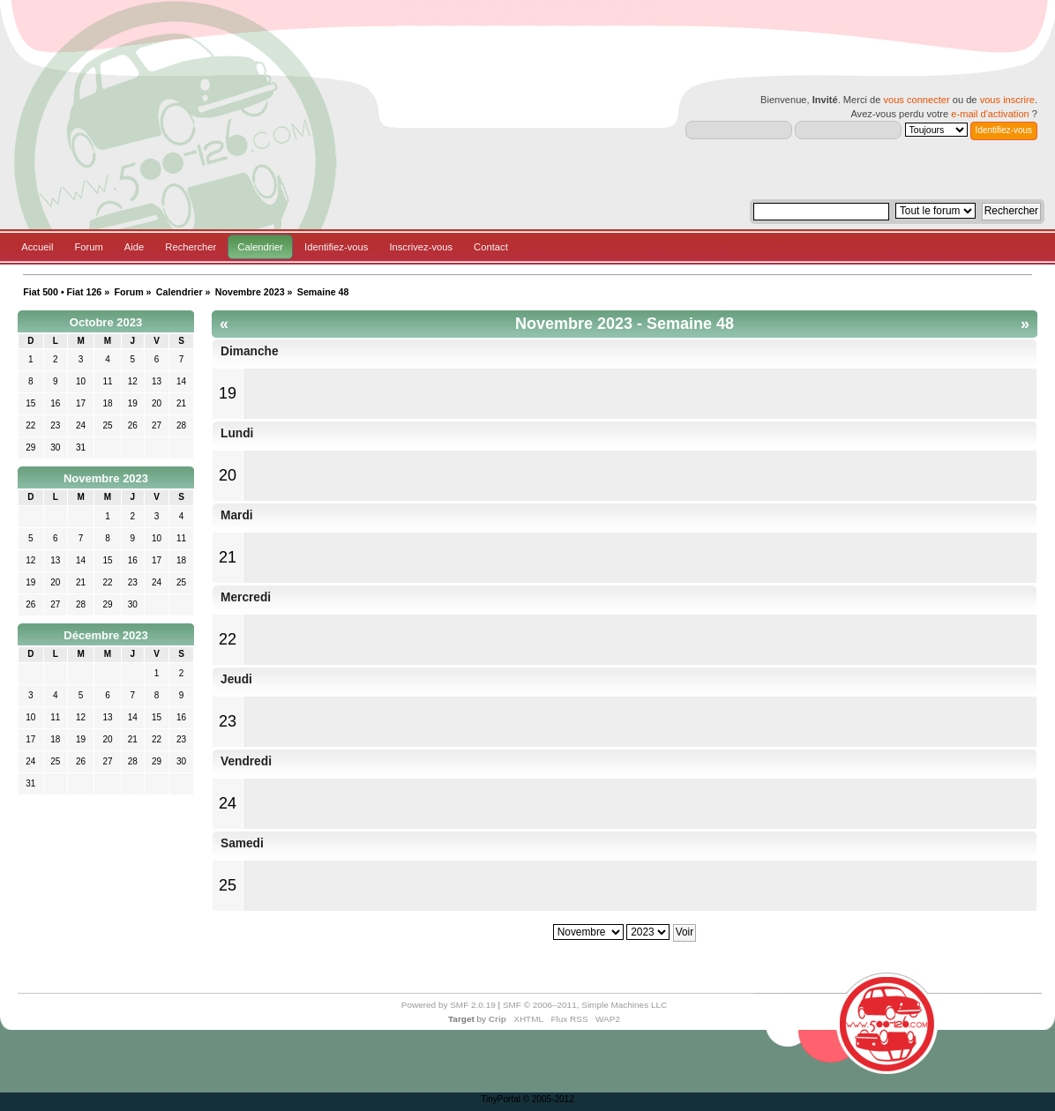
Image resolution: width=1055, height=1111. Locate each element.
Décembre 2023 (105, 635)
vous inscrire (1007, 99)
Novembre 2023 (106, 478)
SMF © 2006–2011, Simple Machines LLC (585, 1005)
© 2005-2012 (548, 1099)
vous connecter (916, 99)
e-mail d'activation (990, 113)
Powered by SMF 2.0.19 (448, 1005)
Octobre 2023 (106, 322)
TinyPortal (500, 1099)
